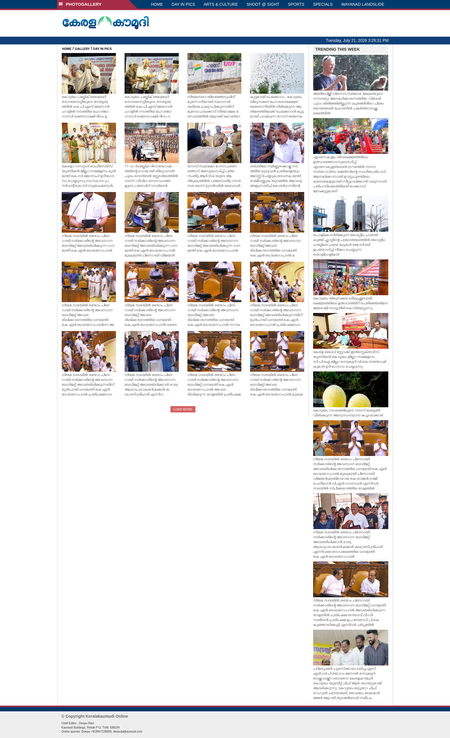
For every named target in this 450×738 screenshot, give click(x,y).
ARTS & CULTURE (221, 4)
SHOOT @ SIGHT (263, 4)
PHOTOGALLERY (80, 4)
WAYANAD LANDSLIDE (362, 4)
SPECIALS (323, 4)
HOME (157, 4)
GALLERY (82, 48)
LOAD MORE (182, 409)
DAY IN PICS (183, 4)
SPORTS (296, 4)
